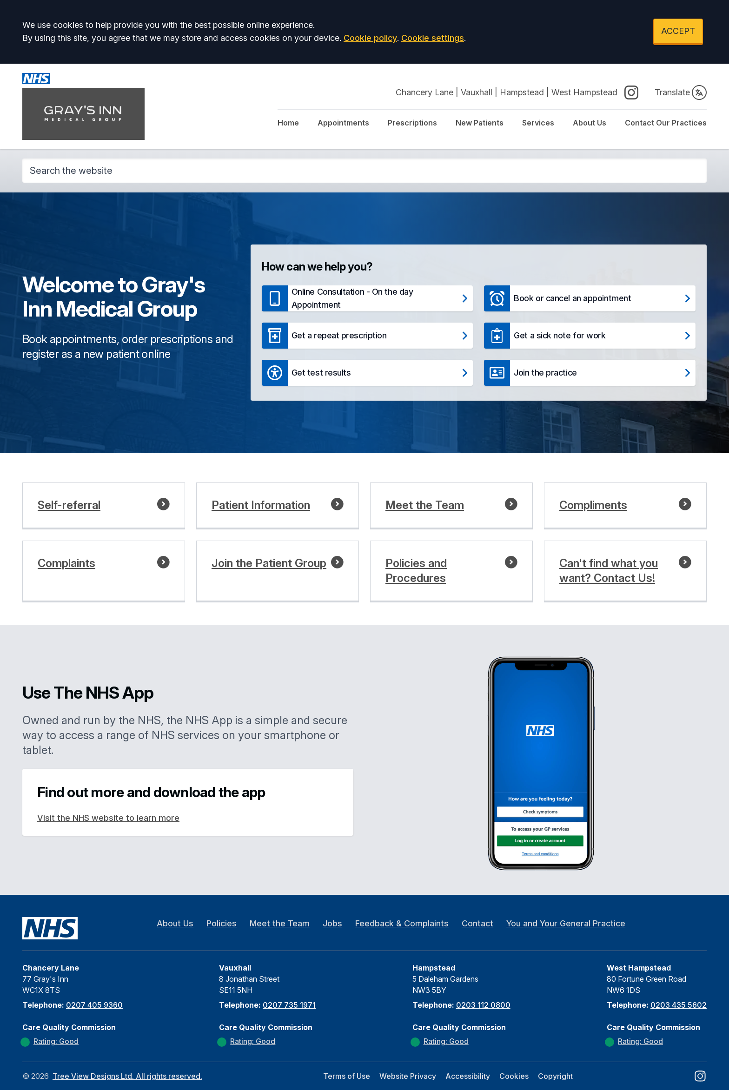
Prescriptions (412, 122)
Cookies (514, 1076)
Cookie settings (432, 38)
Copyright (555, 1076)
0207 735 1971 (289, 1005)
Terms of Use (346, 1076)
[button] (367, 298)
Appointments (343, 122)
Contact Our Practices (666, 122)
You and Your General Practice (565, 923)
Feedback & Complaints (402, 923)
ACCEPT (678, 31)
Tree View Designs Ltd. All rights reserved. (127, 1076)
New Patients (480, 122)
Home (288, 122)
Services (538, 122)
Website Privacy (407, 1076)
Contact (477, 923)
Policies (221, 923)
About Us (589, 122)
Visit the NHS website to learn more (108, 818)
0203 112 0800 (483, 1005)
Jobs (332, 923)
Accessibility (467, 1076)
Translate (681, 92)
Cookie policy (370, 38)
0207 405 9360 (94, 1005)
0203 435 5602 (678, 1005)
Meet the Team (280, 923)
